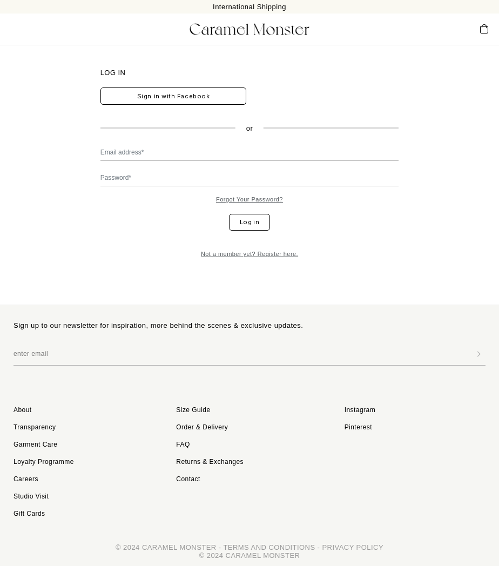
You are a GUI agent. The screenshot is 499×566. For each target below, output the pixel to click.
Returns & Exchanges (210, 462)
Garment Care (36, 444)
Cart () (484, 29)
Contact (188, 479)
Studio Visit (31, 496)
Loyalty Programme (44, 462)
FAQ (183, 444)
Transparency (35, 427)
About (23, 410)
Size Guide (193, 410)
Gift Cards (29, 513)
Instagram (360, 410)
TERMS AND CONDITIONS (269, 547)
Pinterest (358, 427)
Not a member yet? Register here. (249, 254)
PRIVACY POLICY (352, 547)
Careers (26, 479)
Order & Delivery (202, 427)
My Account (439, 28)
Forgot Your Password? (249, 199)
